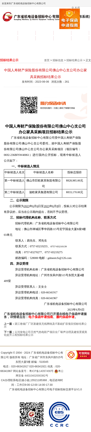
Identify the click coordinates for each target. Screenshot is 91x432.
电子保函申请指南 (40, 317)
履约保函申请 (65, 317)
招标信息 (58, 60)
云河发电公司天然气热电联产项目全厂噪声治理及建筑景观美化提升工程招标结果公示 (45, 333)
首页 (47, 60)
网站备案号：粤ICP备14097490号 (33, 371)
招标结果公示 (74, 60)
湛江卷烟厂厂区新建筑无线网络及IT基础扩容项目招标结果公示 (45, 325)
